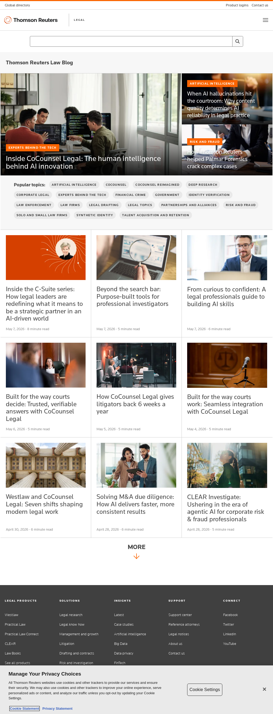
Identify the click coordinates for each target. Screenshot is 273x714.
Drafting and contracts (76, 653)
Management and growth (78, 634)
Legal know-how (71, 624)
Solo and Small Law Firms (42, 224)
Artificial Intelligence (212, 98)
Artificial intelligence (130, 634)
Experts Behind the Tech (33, 137)
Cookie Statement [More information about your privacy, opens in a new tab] (24, 709)
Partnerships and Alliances (189, 214)
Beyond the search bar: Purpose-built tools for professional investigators (136, 306)
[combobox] (136, 41)
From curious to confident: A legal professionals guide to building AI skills (221, 311)
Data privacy (123, 653)
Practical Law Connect (22, 634)
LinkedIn (229, 634)
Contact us (176, 653)
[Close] (264, 689)
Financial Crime (130, 204)
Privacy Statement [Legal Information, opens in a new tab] (57, 709)
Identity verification (209, 204)
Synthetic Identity (95, 224)
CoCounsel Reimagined (157, 194)
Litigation (66, 643)
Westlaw (11, 615)
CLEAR (10, 643)
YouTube (229, 643)
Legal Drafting (104, 214)
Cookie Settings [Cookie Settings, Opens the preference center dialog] (205, 689)
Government (167, 204)
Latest (119, 615)
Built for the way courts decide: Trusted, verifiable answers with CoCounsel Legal (45, 422)
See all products (17, 663)
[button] (27, 600)
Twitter (228, 624)
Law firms (70, 214)
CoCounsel (116, 194)
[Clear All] (227, 41)
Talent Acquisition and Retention (155, 224)
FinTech (119, 663)
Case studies (124, 624)
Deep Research (202, 194)
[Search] (237, 41)
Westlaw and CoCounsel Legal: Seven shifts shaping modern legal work (43, 526)
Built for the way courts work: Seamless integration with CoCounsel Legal (222, 422)
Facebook (230, 615)
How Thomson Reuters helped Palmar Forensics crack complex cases (219, 170)
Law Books (13, 653)
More (137, 572)
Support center (180, 615)
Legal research (70, 615)
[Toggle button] (265, 20)
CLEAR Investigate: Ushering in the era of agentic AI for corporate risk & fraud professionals (226, 526)
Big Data (120, 643)
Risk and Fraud (205, 155)
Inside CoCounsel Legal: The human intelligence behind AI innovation (78, 161)
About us (175, 643)
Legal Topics (140, 214)
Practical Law (15, 624)
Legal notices (178, 634)
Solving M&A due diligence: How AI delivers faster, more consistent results (128, 526)
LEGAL (79, 20)
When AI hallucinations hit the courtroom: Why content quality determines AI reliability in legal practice (219, 116)
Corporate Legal (33, 204)
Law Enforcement (34, 214)
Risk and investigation (76, 663)
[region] (136, 689)
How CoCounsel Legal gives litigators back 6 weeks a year (130, 418)
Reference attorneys (184, 624)
